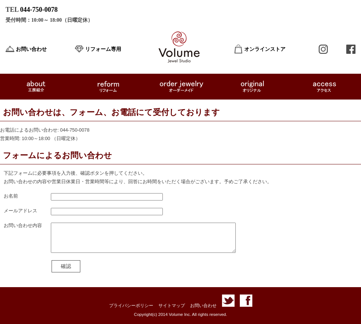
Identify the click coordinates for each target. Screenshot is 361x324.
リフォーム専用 (103, 49)
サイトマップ (171, 305)
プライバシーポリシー (131, 305)
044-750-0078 (39, 9)
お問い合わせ (31, 49)
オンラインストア (264, 49)
